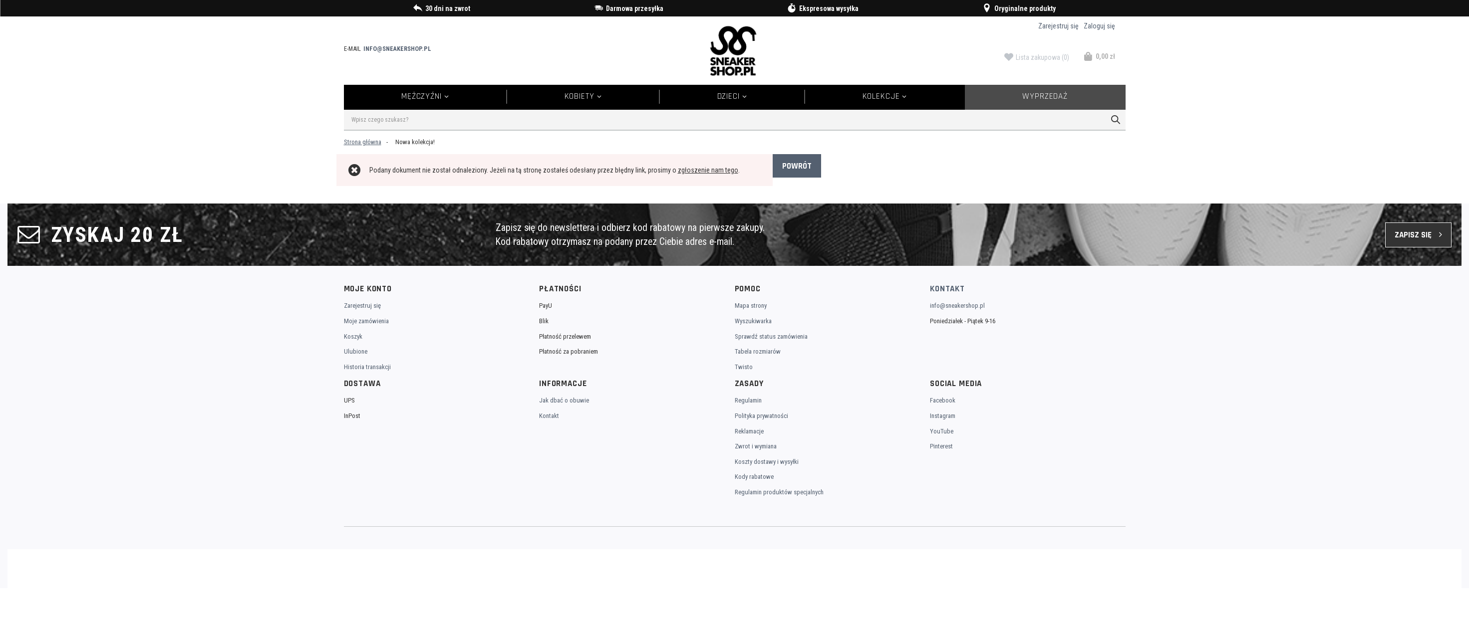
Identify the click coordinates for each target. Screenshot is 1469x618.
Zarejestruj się (1058, 26)
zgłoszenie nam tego (708, 170)
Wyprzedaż (1045, 96)
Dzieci (728, 96)
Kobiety (579, 96)
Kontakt (947, 288)
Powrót (797, 166)
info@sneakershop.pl (397, 48)
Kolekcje (881, 96)
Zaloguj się (1099, 26)
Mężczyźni (421, 96)
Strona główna (362, 142)
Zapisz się (1413, 234)
